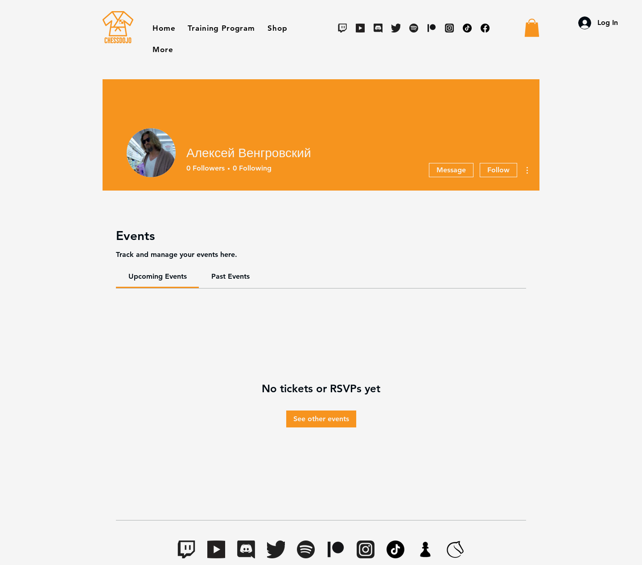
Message (451, 170)
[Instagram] (449, 28)
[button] (277, 28)
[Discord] (378, 28)
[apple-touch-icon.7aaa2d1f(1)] (425, 549)
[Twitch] (342, 28)
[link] (157, 276)
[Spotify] (413, 28)
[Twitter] (395, 28)
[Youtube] (360, 28)
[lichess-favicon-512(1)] (455, 549)
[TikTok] (467, 28)
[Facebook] (485, 28)
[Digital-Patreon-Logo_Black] (431, 28)
